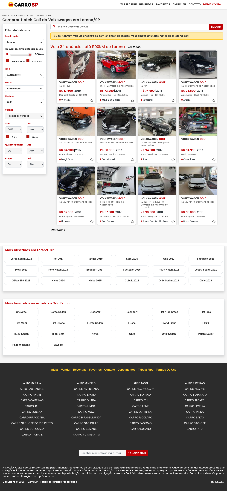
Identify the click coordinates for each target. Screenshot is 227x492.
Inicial (54, 372)
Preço (8, 158)
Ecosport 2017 (95, 272)
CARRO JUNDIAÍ (86, 408)
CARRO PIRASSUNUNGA (86, 419)
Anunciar (179, 4)
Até (29, 123)
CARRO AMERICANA (86, 391)
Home (4, 15)
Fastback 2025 (205, 261)
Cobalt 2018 (132, 283)
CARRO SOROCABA (32, 430)
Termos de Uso (166, 372)
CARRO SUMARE (86, 430)
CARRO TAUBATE (32, 436)
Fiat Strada (58, 325)
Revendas (146, 4)
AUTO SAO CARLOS (32, 391)
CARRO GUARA (86, 402)
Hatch (31, 15)
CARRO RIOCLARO (140, 419)
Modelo (9, 96)
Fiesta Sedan (95, 325)
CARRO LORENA (32, 413)
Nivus (95, 336)
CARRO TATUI (195, 430)
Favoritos (163, 4)
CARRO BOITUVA (140, 397)
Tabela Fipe (128, 4)
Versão (9, 110)
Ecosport (131, 314)
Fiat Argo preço (169, 314)
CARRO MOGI (86, 413)
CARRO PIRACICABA (32, 419)
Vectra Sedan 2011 (206, 272)
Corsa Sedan (58, 314)
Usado (35, 137)
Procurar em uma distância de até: (24, 49)
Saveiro (58, 347)
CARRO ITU (141, 402)
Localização (11, 36)
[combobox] (24, 42)
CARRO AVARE (32, 397)
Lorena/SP (22, 15)
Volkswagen (40, 15)
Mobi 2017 (21, 272)
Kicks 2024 (58, 283)
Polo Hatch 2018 (58, 272)
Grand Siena (168, 325)
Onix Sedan (169, 336)
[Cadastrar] (137, 454)
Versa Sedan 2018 (21, 261)
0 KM (14, 137)
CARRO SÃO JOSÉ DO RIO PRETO (32, 424)
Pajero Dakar (205, 336)
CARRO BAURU (86, 397)
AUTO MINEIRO (86, 386)
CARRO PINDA (195, 413)
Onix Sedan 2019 (169, 283)
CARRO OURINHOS (140, 413)
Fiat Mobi (21, 325)
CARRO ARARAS (195, 391)
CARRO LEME (140, 408)
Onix (132, 336)
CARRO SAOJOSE (195, 424)
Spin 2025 (132, 261)
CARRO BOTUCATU (195, 397)
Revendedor (18, 61)
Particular (37, 61)
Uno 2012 (168, 261)
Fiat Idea (206, 314)
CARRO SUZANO (141, 430)
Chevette (21, 314)
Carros (12, 15)
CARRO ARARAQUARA (140, 391)
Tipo (7, 69)
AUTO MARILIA (32, 386)
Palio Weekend (21, 347)
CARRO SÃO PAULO (86, 424)
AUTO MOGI (141, 386)
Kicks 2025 (95, 283)
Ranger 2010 (94, 261)
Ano (7, 123)
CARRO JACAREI (195, 402)
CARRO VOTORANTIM (86, 436)
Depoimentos (126, 372)
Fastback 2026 (131, 272)
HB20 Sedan (21, 336)
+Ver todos (132, 47)
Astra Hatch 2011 (169, 272)
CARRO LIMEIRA (195, 408)
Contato (195, 4)
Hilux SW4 (58, 336)
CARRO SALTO (195, 419)
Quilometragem (14, 145)
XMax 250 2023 (21, 283)
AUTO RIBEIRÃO (195, 386)
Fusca (132, 325)
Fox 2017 (58, 261)
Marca (8, 82)
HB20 (206, 325)
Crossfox (95, 314)
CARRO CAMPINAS (32, 402)
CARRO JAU (32, 408)
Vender (65, 372)
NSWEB (219, 483)
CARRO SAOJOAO (141, 424)
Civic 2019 (206, 283)
